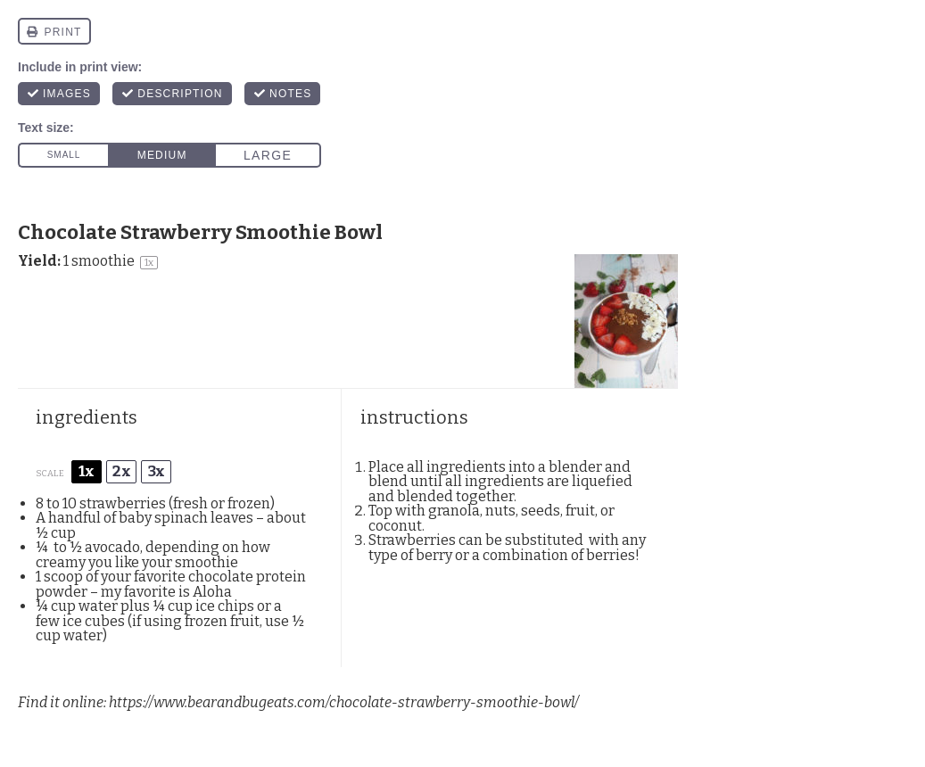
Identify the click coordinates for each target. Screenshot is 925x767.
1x (86, 471)
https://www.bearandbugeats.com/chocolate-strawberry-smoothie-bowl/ (344, 702)
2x (121, 471)
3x (156, 471)
